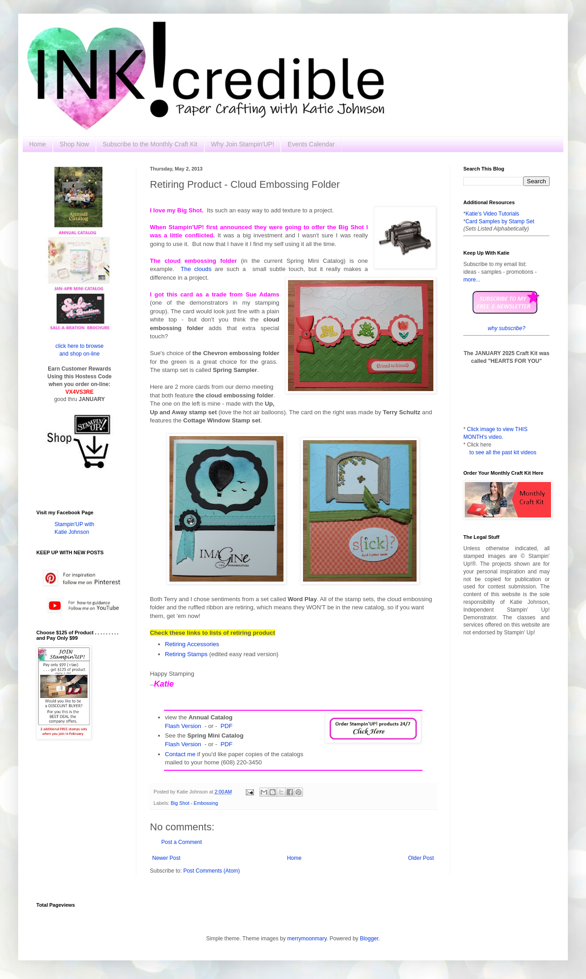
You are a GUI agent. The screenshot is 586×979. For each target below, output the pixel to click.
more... (471, 279)
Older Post (421, 858)
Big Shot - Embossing (194, 803)
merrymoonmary (306, 938)
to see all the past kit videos (502, 452)
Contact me (180, 754)
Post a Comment (181, 842)
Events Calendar (311, 144)
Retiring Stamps (186, 654)
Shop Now (74, 144)
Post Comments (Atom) (211, 871)
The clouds (196, 269)
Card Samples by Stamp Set (500, 221)
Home (37, 144)
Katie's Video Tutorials (492, 214)
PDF (226, 726)
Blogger (369, 938)
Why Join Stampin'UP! (242, 144)
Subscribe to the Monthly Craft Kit (150, 144)
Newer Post (166, 858)
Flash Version (183, 726)
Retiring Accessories (192, 644)
